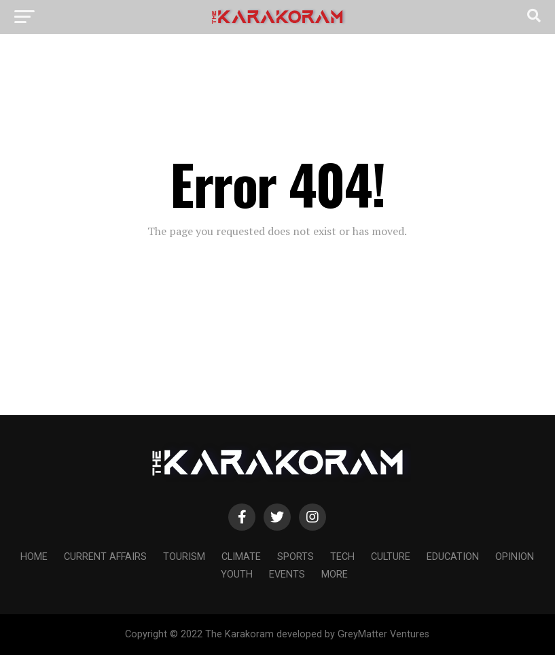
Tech (342, 557)
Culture (390, 557)
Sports (295, 557)
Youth (237, 574)
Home (34, 557)
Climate (241, 557)
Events (287, 574)
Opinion (514, 557)
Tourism (184, 557)
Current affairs (105, 557)
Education (453, 557)
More (334, 574)
